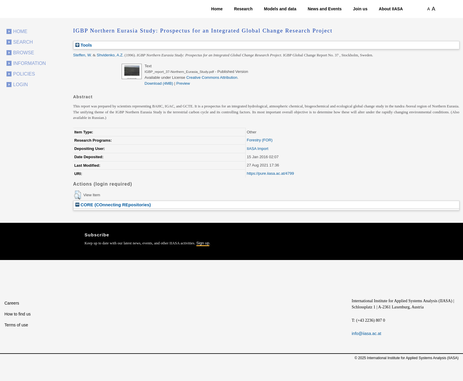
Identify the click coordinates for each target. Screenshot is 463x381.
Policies (24, 73)
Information (29, 63)
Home (217, 8)
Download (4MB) (159, 83)
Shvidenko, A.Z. (110, 55)
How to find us (17, 314)
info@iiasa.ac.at (366, 333)
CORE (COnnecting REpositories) (113, 204)
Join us (360, 8)
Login (20, 84)
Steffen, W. (82, 55)
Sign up (202, 243)
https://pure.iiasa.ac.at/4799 (270, 173)
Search (23, 42)
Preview (183, 83)
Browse (23, 52)
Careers (11, 303)
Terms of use (16, 325)
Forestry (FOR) (260, 140)
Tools (83, 45)
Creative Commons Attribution (211, 77)
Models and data (280, 8)
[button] (77, 195)
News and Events (325, 8)
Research (243, 8)
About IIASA (391, 8)
